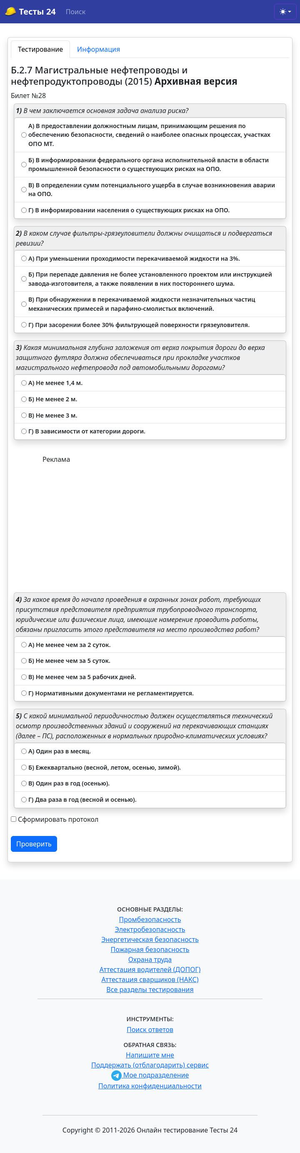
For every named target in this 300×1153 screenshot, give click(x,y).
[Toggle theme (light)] (285, 12)
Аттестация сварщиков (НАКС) (150, 979)
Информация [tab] (98, 49)
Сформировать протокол (58, 819)
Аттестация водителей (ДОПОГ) (150, 969)
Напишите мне (150, 1055)
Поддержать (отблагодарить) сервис (150, 1065)
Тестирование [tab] (40, 49)
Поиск (76, 11)
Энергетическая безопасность (150, 939)
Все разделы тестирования (149, 989)
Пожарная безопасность (149, 949)
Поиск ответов (150, 1029)
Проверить (34, 843)
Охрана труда (150, 959)
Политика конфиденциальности (150, 1085)
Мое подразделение (150, 1075)
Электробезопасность (150, 929)
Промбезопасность (150, 919)
